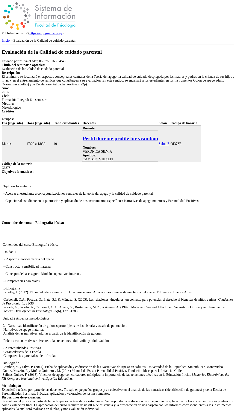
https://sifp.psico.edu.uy (45, 33)
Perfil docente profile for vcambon (120, 138)
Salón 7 (164, 143)
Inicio (6, 40)
